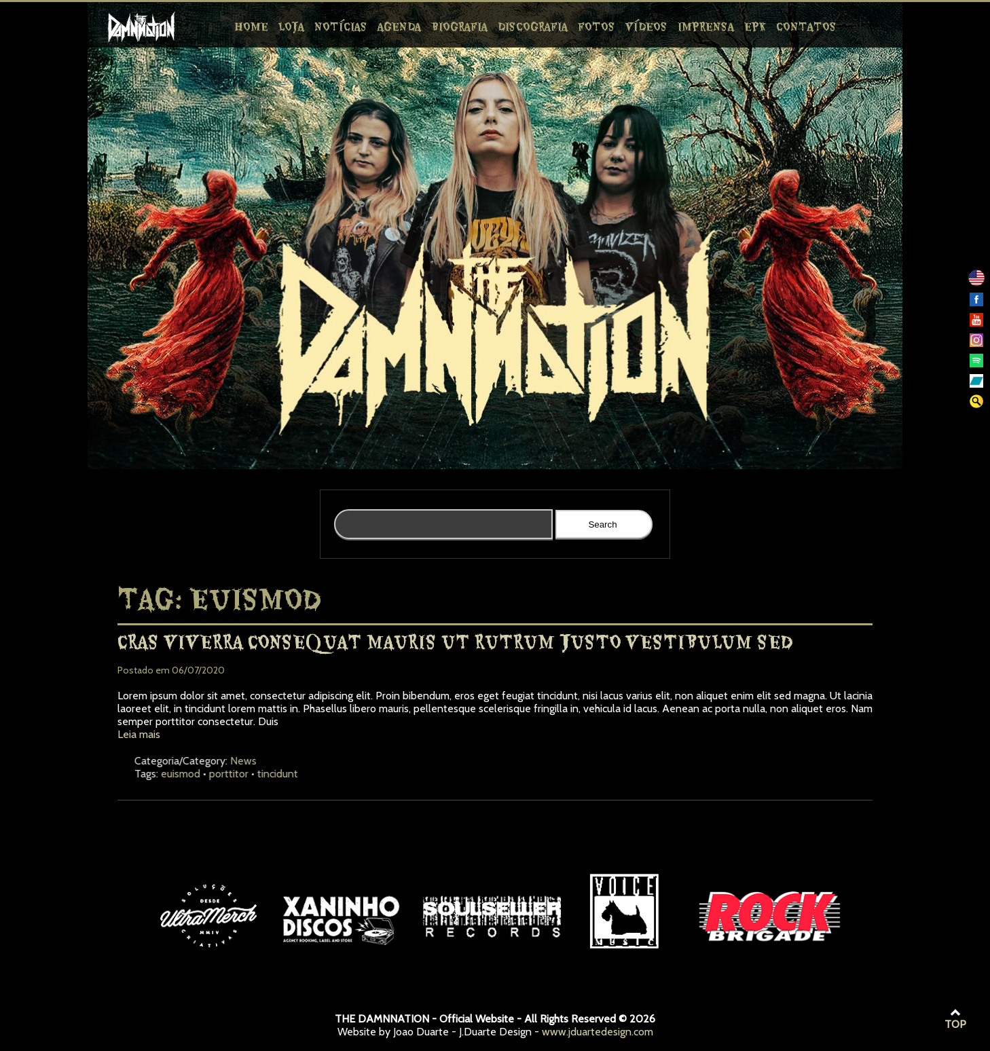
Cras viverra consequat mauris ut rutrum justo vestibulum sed (454, 641)
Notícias (340, 26)
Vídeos (646, 26)
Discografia (533, 26)
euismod (254, 773)
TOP (955, 1019)
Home (251, 26)
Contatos (806, 26)
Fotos (596, 26)
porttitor (302, 773)
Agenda (399, 26)
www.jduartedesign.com (597, 1031)
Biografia (459, 26)
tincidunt (351, 773)
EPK (755, 26)
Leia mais (138, 734)
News (317, 760)
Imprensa (706, 26)
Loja (291, 26)
